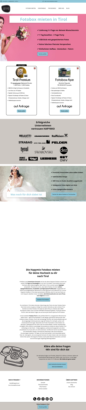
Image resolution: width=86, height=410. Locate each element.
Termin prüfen (43, 54)
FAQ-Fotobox (43, 386)
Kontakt (43, 382)
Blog (71, 384)
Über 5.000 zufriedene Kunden (50, 1)
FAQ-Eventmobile (43, 384)
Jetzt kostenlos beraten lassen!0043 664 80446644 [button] (57, 365)
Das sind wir (71, 386)
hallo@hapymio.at (14, 383)
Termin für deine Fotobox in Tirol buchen (63, 194)
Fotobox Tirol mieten (43, 299)
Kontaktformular (15, 385)
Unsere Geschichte (72, 382)
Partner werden (43, 389)
